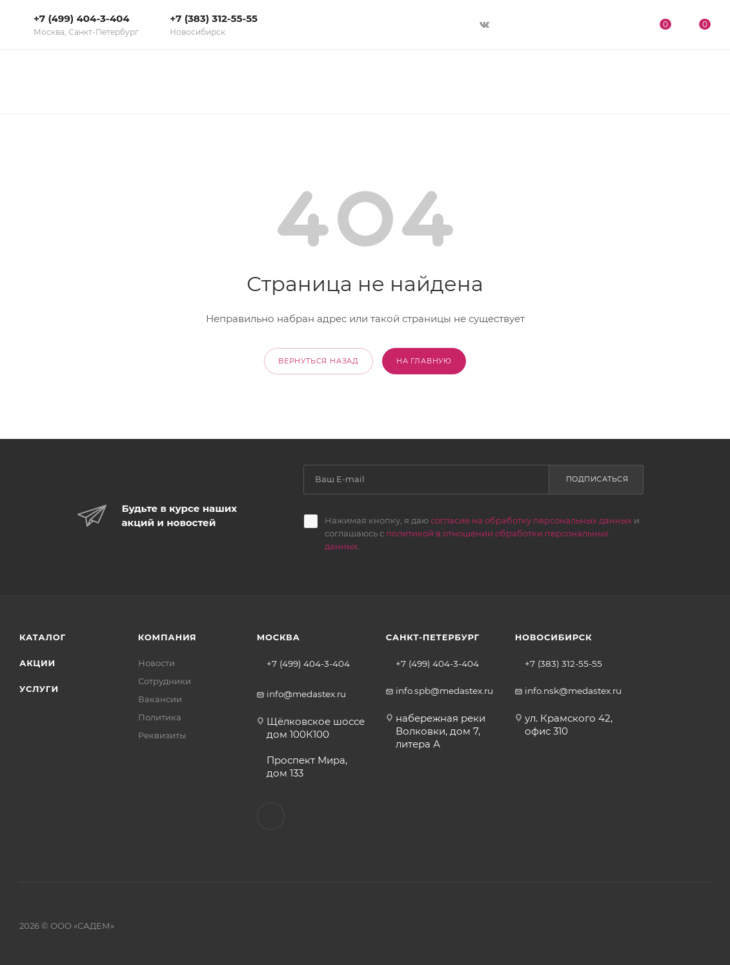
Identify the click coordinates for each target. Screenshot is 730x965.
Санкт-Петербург (433, 637)
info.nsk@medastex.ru (573, 691)
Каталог (42, 637)
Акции (37, 663)
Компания (167, 637)
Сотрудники (164, 681)
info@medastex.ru (306, 694)
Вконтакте (271, 816)
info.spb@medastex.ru (444, 691)
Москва (278, 637)
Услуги (39, 689)
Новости (156, 663)
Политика (159, 717)
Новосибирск (554, 637)
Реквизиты (162, 735)
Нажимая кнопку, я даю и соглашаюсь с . (482, 533)
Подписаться (597, 478)
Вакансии (160, 699)
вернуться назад (318, 360)
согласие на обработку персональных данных (531, 520)
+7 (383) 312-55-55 (214, 24)
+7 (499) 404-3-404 (86, 24)
